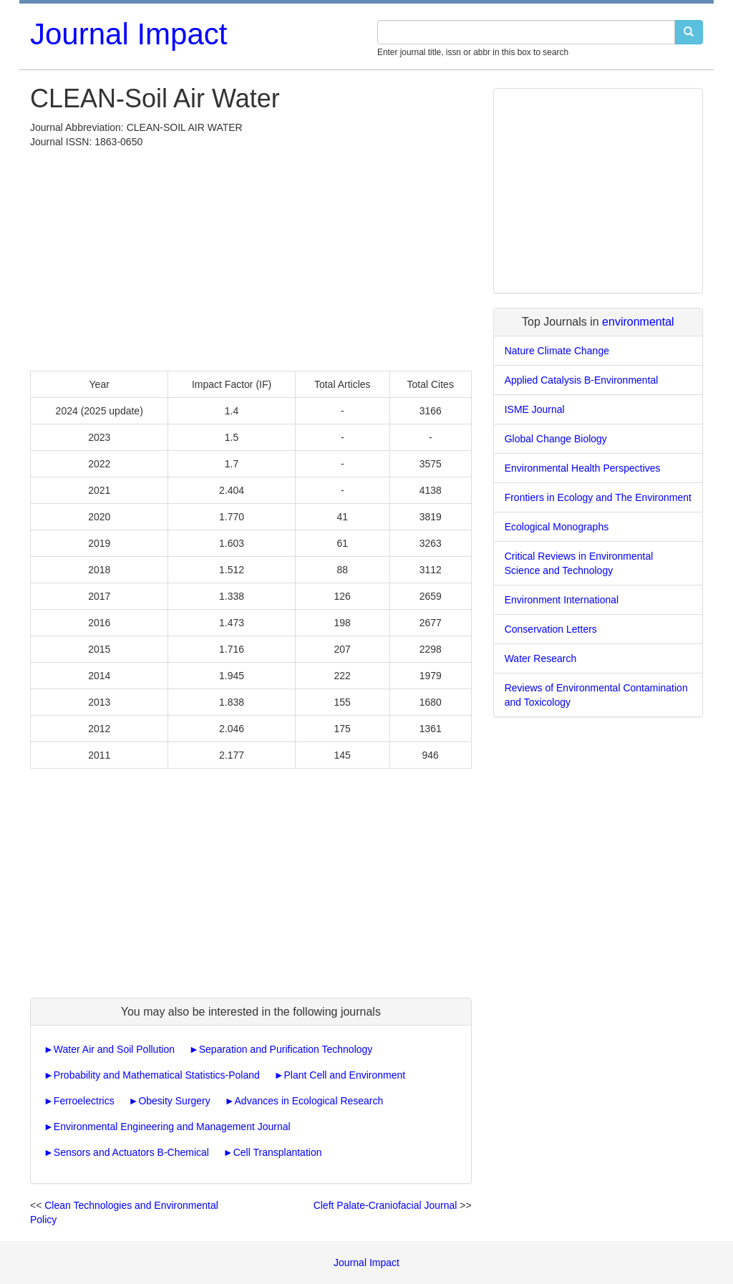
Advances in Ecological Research (309, 1101)
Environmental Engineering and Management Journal (172, 1126)
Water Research (541, 658)
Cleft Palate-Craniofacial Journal (385, 1205)
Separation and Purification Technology (286, 1049)
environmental (638, 322)
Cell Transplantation (277, 1152)
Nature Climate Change (557, 350)
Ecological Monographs (557, 526)
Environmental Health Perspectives (583, 468)
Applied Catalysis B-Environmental (582, 380)
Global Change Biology (556, 438)
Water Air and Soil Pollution (114, 1049)
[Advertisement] (251, 256)
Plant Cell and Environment (345, 1075)
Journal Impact (128, 34)
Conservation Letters (551, 629)
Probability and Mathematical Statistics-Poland (157, 1075)
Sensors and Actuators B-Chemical (131, 1152)
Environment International (562, 599)
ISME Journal (535, 409)
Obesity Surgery (174, 1101)
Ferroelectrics (84, 1101)
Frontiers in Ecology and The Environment (598, 497)
